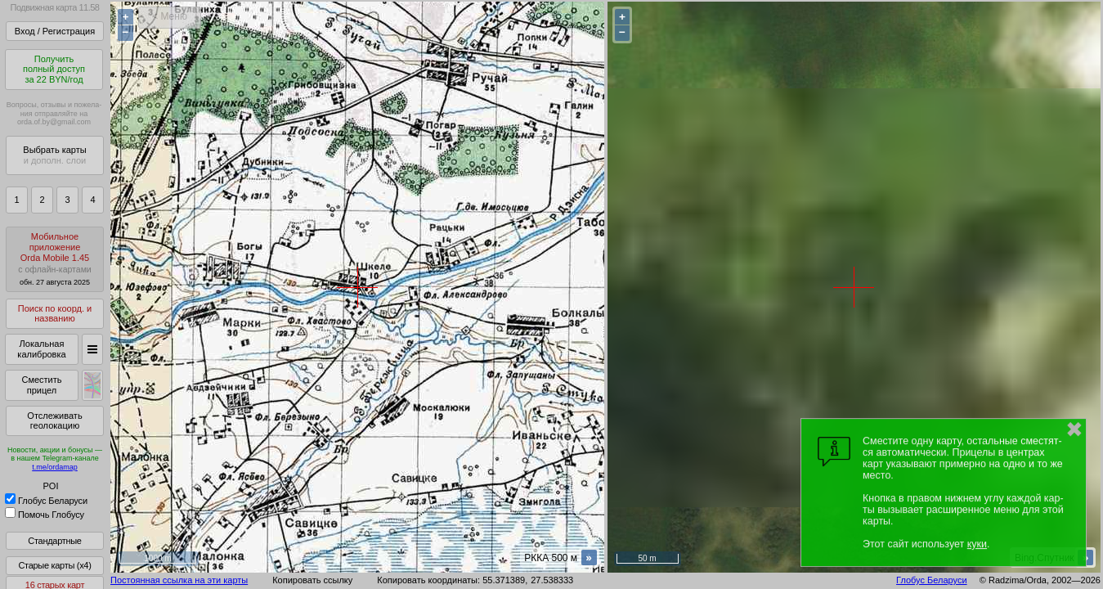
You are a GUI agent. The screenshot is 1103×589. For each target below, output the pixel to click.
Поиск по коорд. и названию (55, 313)
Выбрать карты (54, 155)
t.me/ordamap (55, 467)
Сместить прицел (41, 385)
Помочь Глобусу (44, 514)
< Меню (169, 16)
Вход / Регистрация (55, 31)
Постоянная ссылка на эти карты (179, 580)
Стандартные (54, 541)
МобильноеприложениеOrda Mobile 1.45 (54, 259)
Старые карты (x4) (54, 565)
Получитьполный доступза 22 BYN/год (54, 69)
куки (977, 544)
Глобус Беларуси (46, 501)
